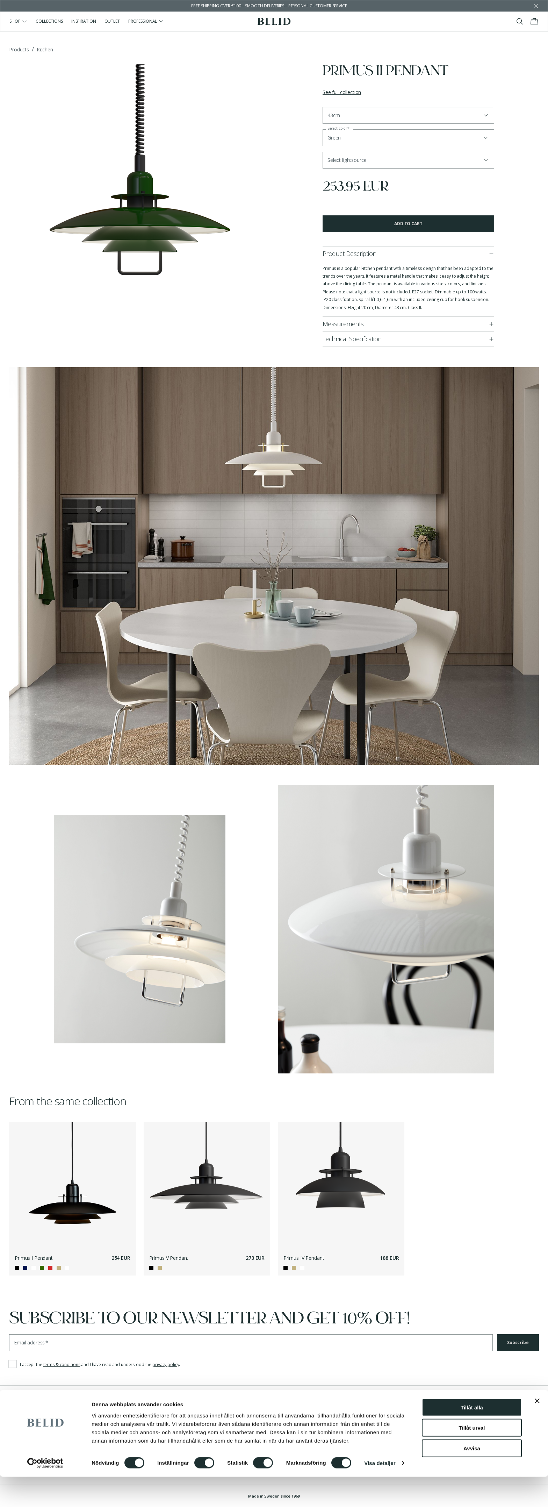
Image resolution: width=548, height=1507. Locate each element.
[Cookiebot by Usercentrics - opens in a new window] (45, 1493)
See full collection (342, 92)
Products (19, 49)
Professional (146, 21)
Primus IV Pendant (303, 1258)
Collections (49, 21)
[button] (408, 160)
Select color (338, 128)
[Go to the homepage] (274, 21)
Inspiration (83, 21)
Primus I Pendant (34, 1258)
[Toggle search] (520, 21)
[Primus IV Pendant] (341, 1185)
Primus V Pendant (169, 1258)
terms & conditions (61, 1364)
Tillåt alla (472, 1437)
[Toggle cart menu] (534, 21)
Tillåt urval (472, 1458)
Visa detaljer (379, 1493)
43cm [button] (333, 115)
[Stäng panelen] (537, 1430)
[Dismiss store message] (536, 6)
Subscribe (518, 1342)
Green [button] (334, 137)
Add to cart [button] (408, 224)
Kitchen (45, 49)
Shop (18, 21)
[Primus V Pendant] (207, 1185)
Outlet (112, 21)
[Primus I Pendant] (72, 1185)
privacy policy (165, 1364)
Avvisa (471, 1478)
